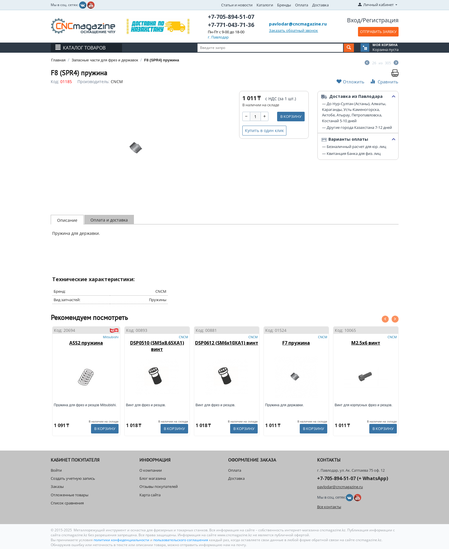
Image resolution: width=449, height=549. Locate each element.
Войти (56, 470)
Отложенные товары (69, 494)
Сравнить (383, 81)
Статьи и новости (236, 5)
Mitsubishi (111, 337)
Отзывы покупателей (158, 486)
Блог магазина (152, 478)
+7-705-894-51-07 (231, 17)
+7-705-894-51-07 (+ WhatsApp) (352, 478)
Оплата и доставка (109, 220)
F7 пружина (296, 343)
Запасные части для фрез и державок (105, 60)
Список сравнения (67, 503)
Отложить (350, 81)
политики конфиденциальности (122, 539)
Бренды (284, 5)
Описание (67, 220)
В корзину (290, 116)
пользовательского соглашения (180, 539)
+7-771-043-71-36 (231, 25)
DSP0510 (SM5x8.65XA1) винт (157, 346)
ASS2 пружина (86, 343)
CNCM (117, 81)
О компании (150, 470)
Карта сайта (150, 494)
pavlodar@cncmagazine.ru (298, 24)
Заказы (57, 486)
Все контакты (329, 506)
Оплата (301, 5)
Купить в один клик (264, 130)
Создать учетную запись (73, 478)
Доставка (320, 5)
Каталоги (265, 5)
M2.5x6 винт (365, 343)
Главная (58, 60)
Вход (354, 20)
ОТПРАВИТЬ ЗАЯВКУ (378, 31)
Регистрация (381, 20)
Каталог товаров (84, 48)
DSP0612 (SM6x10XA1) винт (226, 343)
